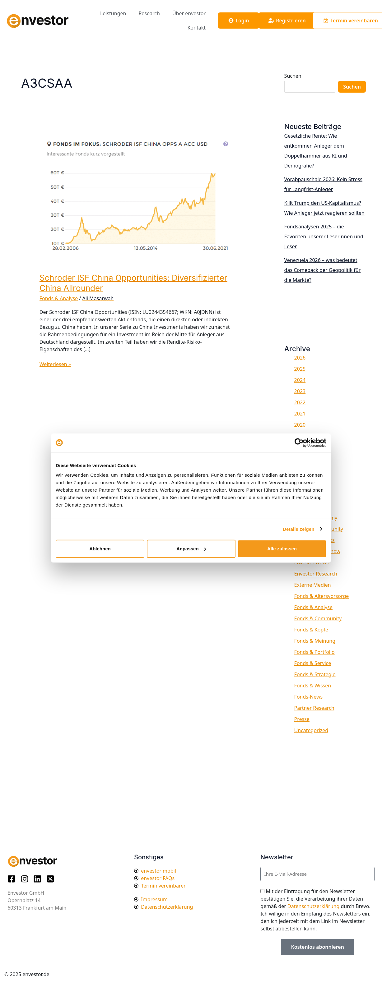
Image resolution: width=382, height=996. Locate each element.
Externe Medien (312, 584)
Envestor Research (315, 573)
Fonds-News (308, 696)
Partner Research (314, 708)
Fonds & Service (312, 663)
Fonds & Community (318, 618)
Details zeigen (298, 528)
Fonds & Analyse (59, 298)
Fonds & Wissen (312, 685)
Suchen (292, 75)
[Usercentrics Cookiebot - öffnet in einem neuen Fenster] (299, 442)
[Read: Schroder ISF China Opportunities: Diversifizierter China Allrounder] (136, 198)
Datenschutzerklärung (313, 906)
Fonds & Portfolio (314, 652)
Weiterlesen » (55, 364)
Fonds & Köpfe (311, 629)
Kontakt (196, 27)
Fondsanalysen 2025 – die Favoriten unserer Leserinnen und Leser (324, 236)
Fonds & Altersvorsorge (321, 596)
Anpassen (191, 548)
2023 (300, 391)
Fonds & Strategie (315, 674)
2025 (300, 368)
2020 (300, 424)
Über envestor (189, 13)
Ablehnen (99, 548)
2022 (300, 402)
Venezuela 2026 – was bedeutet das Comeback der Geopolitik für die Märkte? (322, 270)
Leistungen (113, 13)
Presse (302, 719)
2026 (300, 357)
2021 (300, 413)
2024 (300, 380)
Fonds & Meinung (315, 640)
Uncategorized (311, 730)
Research (149, 13)
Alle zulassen (282, 548)
